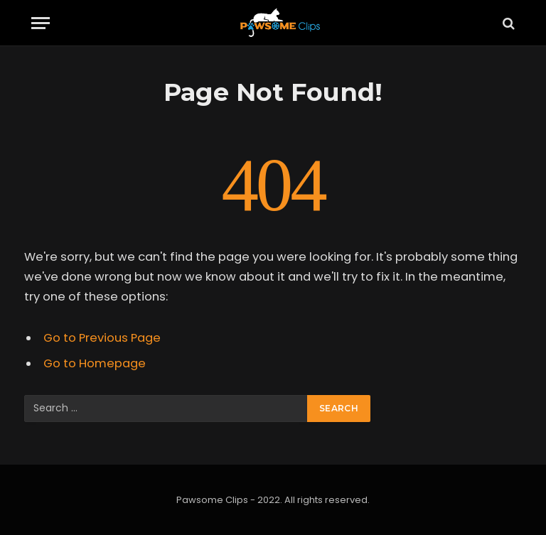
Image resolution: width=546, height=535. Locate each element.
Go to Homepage (94, 363)
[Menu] (40, 23)
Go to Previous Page (102, 338)
